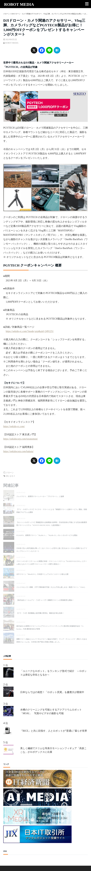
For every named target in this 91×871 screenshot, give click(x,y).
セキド (12, 476)
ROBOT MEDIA (19, 4)
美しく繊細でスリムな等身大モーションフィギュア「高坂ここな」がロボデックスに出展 (53, 750)
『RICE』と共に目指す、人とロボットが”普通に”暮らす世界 (53, 730)
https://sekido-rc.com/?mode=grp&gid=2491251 (30, 331)
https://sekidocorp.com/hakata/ (18, 451)
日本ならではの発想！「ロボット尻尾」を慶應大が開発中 (52, 692)
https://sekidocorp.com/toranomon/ (20, 438)
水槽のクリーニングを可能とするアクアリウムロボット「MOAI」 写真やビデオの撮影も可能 (51, 711)
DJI (7, 476)
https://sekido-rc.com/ (14, 426)
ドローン (10, 473)
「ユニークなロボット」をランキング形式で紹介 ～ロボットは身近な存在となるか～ (53, 673)
